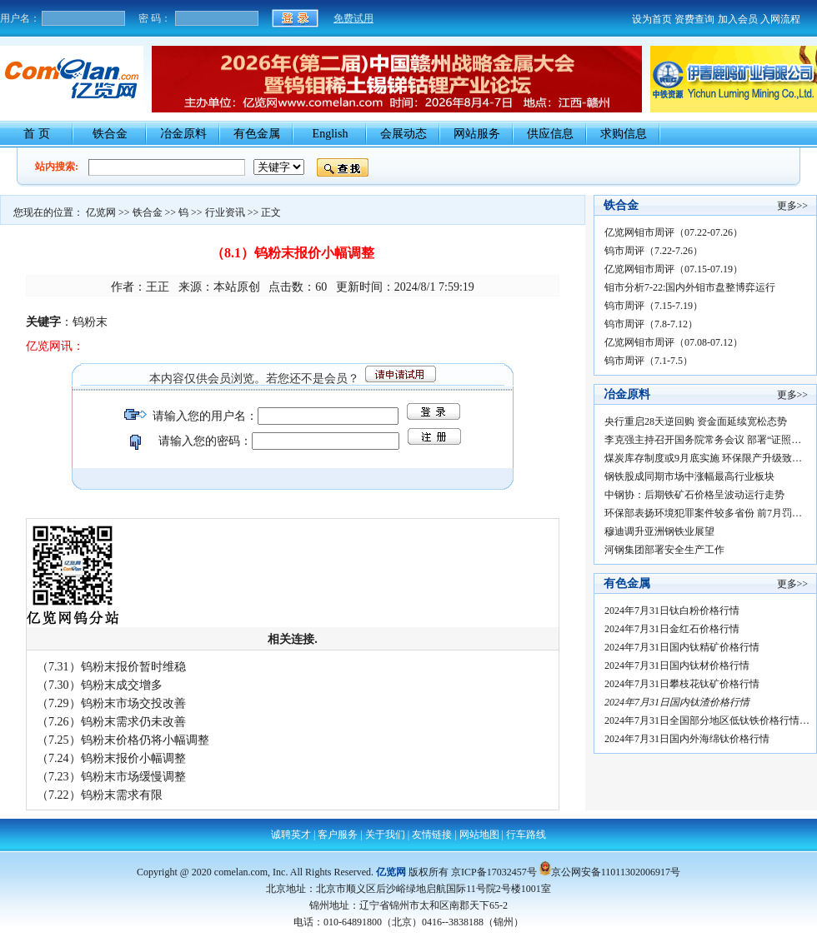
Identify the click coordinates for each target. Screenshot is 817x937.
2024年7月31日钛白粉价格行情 (674, 610)
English (330, 133)
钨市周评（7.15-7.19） (653, 306)
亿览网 (101, 212)
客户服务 (338, 834)
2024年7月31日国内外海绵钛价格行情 (689, 739)
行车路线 (526, 834)
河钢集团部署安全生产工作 (664, 550)
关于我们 (385, 834)
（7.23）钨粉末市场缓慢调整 (111, 776)
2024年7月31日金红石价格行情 (674, 629)
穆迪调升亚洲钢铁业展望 (659, 531)
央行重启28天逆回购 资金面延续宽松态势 (695, 421)
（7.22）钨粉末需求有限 (100, 795)
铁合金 (110, 133)
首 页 (36, 133)
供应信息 (550, 133)
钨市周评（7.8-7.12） (651, 324)
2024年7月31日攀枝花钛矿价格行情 (685, 684)
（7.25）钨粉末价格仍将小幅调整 (123, 740)
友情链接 (432, 834)
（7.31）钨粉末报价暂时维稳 (111, 666)
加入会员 (738, 19)
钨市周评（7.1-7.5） (648, 360)
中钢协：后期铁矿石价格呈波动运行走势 (694, 495)
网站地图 (479, 834)
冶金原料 (183, 133)
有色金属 (256, 133)
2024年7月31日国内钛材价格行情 (680, 665)
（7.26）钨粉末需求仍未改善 (111, 721)
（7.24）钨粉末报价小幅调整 (111, 758)
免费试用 (353, 18)
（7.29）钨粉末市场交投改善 (111, 703)
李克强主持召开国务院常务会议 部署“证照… (702, 440)
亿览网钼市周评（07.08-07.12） (673, 342)
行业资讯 (225, 212)
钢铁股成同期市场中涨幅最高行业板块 (689, 476)
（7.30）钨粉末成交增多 (100, 685)
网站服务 (477, 133)
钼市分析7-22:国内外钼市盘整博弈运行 (689, 287)
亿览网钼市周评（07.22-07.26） (673, 232)
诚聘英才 (291, 834)
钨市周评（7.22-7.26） (653, 251)
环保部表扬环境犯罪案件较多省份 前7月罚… (703, 513)
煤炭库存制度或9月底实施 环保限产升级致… (703, 458)
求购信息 (623, 133)
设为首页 (652, 19)
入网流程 (780, 19)
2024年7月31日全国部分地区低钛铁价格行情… (706, 720)
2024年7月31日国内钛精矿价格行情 (685, 647)
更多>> (793, 206)
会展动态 (403, 133)
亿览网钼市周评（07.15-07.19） (673, 269)
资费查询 (694, 19)
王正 (157, 287)
